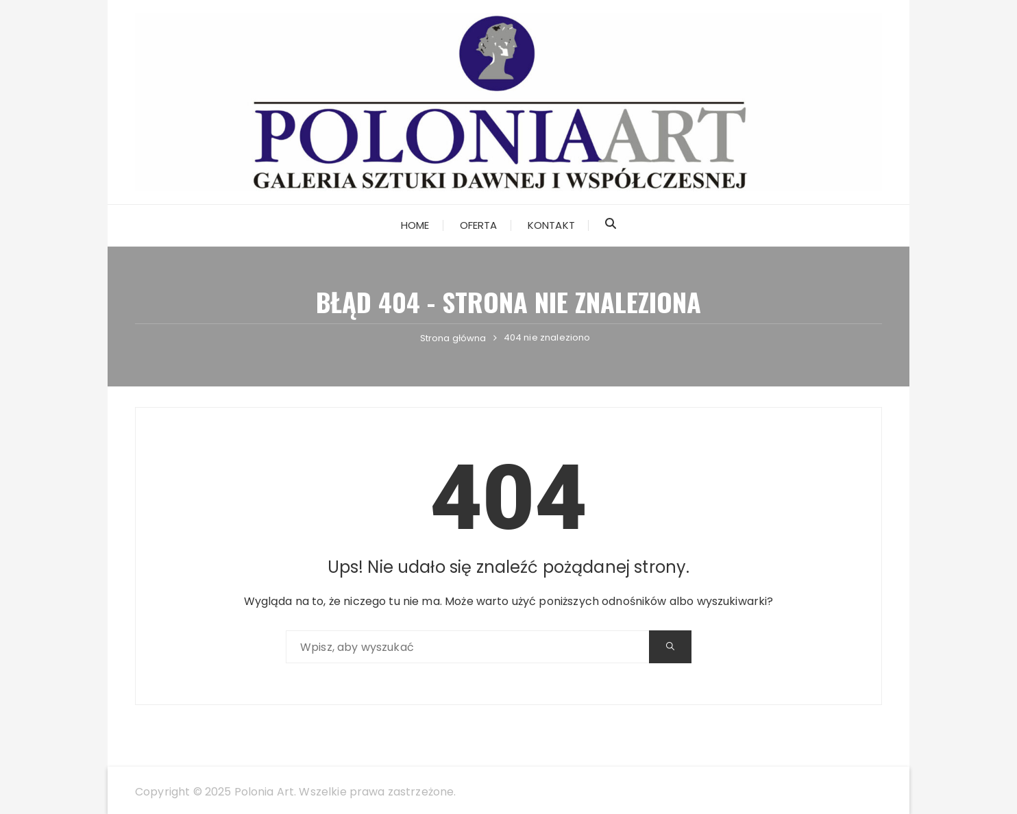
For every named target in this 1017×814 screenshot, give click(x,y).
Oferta (479, 225)
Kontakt (551, 225)
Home (415, 225)
